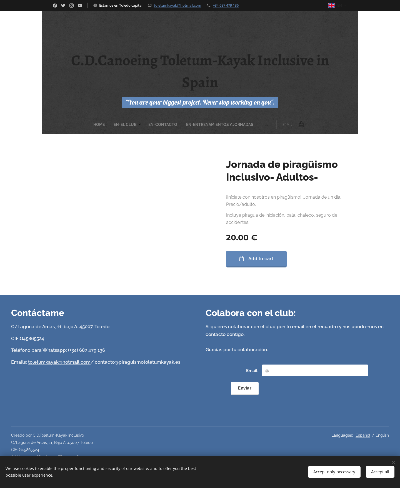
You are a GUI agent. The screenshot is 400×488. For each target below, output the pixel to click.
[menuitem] (136, 125)
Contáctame (37, 313)
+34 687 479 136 (226, 5)
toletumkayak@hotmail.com (177, 5)
